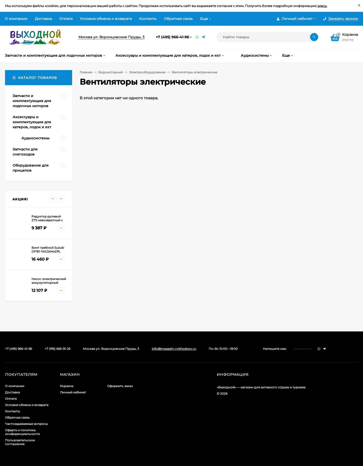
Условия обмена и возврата (106, 18)
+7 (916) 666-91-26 (57, 349)
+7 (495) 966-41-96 (172, 37)
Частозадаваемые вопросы (26, 424)
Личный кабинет (73, 392)
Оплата (66, 18)
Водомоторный (110, 72)
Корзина (66, 386)
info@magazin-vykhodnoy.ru (174, 349)
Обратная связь (178, 18)
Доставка (43, 18)
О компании (16, 18)
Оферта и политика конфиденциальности (22, 432)
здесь (322, 6)
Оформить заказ (120, 386)
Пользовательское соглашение (20, 442)
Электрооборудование (147, 72)
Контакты (148, 18)
